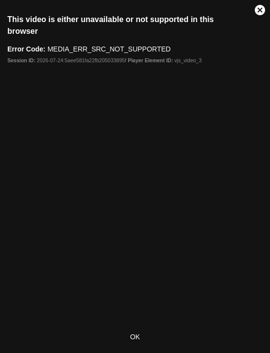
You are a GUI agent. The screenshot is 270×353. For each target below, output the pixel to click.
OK (135, 337)
